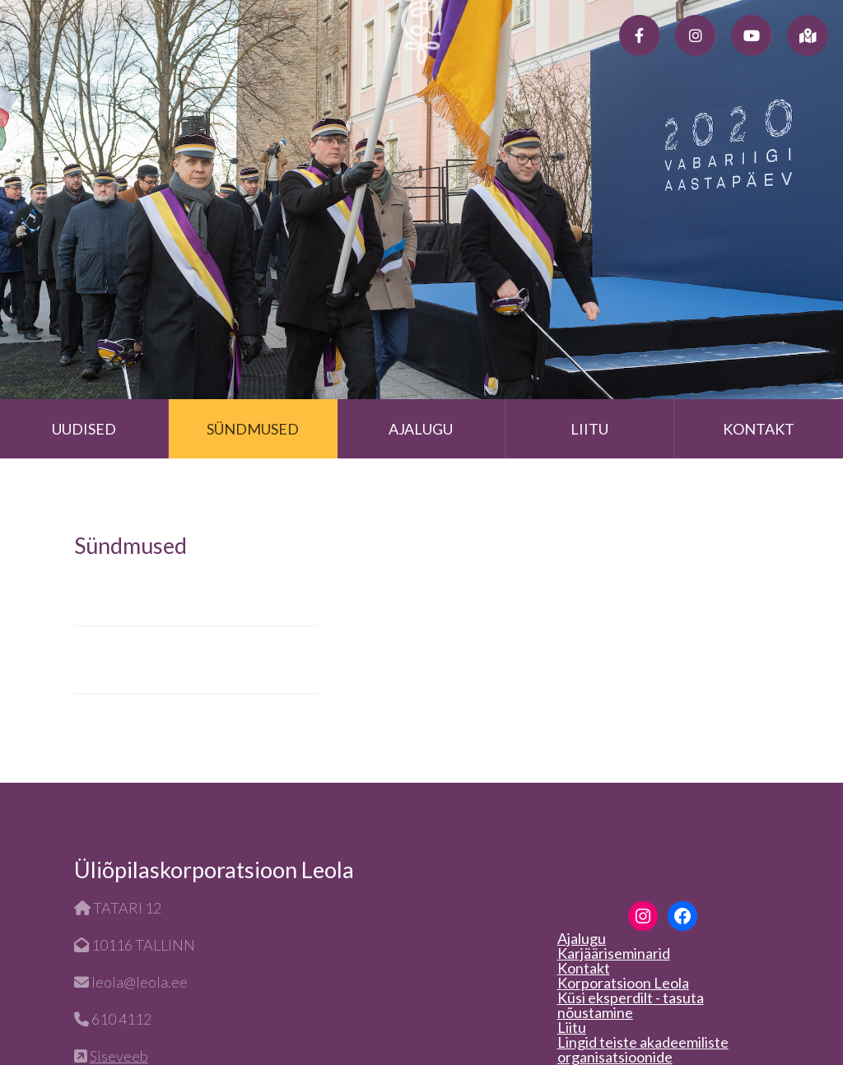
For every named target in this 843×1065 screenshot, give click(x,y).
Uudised (84, 429)
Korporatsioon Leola (623, 983)
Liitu (589, 429)
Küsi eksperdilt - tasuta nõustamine (630, 1004)
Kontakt (758, 429)
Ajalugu (421, 429)
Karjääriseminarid (613, 953)
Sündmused (253, 429)
